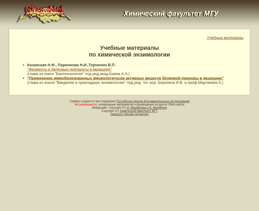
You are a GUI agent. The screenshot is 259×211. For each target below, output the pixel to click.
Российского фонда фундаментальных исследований (152, 101)
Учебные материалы (225, 37)
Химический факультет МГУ (139, 111)
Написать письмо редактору (129, 114)
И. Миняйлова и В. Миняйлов (147, 107)
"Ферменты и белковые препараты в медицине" (69, 69)
